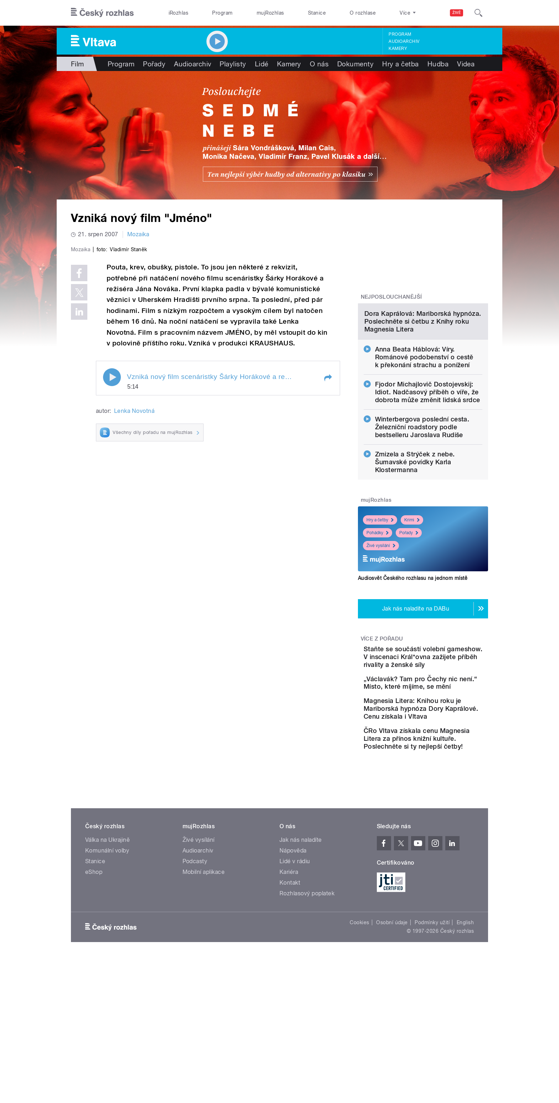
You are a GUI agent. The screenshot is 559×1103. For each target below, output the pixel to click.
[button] (327, 529)
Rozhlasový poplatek (307, 1000)
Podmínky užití (432, 1029)
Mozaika (138, 234)
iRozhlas (179, 13)
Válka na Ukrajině (107, 946)
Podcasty (195, 968)
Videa (466, 64)
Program (222, 13)
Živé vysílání (380, 618)
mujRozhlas (270, 13)
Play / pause (112, 528)
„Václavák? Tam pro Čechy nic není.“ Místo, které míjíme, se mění (445, 767)
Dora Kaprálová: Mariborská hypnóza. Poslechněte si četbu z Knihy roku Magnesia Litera (422, 394)
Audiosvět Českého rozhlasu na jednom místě (412, 651)
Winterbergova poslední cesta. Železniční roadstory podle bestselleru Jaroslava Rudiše (422, 500)
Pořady (154, 64)
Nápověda (293, 957)
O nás (319, 64)
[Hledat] (478, 13)
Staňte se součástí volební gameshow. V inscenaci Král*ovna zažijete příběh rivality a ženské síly (444, 733)
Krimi (412, 593)
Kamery (398, 48)
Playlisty (233, 64)
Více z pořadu (382, 712)
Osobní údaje (392, 1029)
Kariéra (289, 979)
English (465, 1029)
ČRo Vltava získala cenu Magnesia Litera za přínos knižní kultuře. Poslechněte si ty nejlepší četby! (445, 841)
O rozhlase (363, 13)
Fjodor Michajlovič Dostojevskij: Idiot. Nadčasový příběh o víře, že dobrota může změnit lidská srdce (427, 465)
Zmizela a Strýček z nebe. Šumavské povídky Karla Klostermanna (415, 535)
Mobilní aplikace (204, 979)
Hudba (437, 64)
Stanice (317, 13)
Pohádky (377, 605)
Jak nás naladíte (301, 946)
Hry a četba (400, 64)
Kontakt (290, 989)
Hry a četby (380, 593)
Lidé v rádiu (295, 968)
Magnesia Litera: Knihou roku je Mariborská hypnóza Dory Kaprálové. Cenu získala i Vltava (442, 804)
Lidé (261, 64)
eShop (93, 979)
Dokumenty (355, 64)
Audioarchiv (404, 41)
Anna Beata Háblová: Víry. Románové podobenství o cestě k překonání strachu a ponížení (424, 430)
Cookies (359, 1029)
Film (77, 64)
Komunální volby (107, 957)
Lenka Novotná (134, 562)
